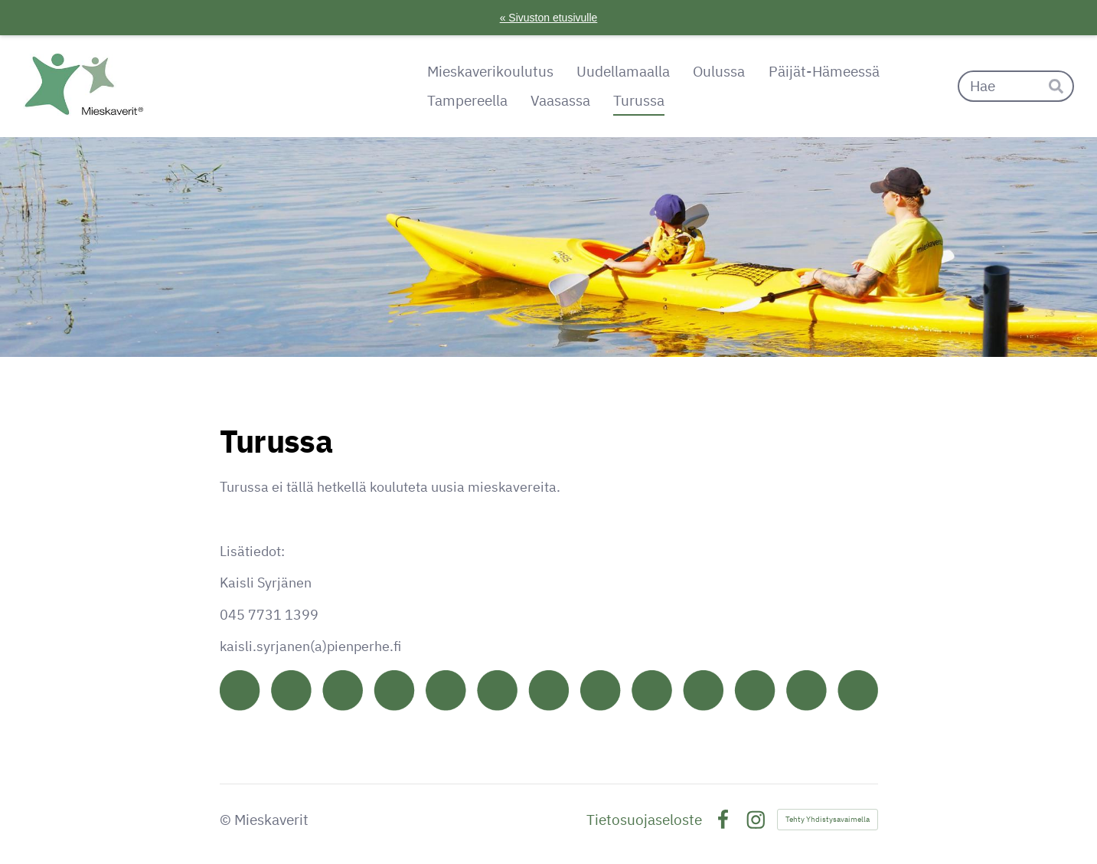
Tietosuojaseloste (644, 820)
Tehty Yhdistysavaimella (827, 819)
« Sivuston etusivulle (549, 17)
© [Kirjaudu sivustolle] (227, 819)
